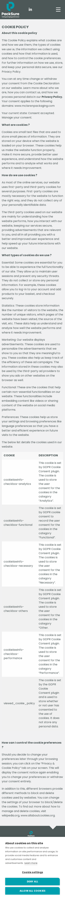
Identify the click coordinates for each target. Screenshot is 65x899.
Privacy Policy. (52, 97)
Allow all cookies (32, 891)
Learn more (30, 863)
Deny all (32, 881)
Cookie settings (32, 872)
